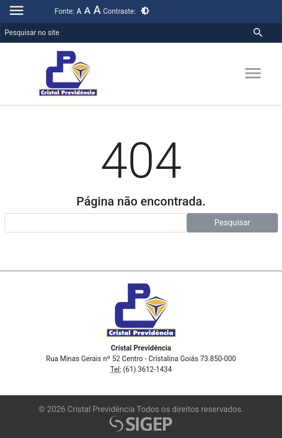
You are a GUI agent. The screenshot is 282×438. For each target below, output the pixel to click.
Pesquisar (232, 222)
